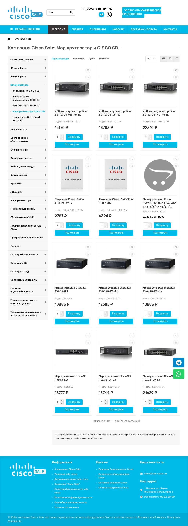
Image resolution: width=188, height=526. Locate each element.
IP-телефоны (29, 77)
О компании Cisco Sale (67, 469)
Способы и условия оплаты (70, 502)
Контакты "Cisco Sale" (67, 484)
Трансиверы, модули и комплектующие (29, 302)
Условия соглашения (66, 507)
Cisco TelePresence (29, 60)
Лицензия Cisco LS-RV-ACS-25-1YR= (69, 201)
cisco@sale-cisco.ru (155, 473)
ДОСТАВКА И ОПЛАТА (144, 29)
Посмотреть (72, 144)
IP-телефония (29, 68)
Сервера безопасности (29, 255)
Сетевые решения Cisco (112, 482)
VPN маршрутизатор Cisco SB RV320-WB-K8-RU (71, 113)
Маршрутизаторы (29, 201)
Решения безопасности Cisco (115, 469)
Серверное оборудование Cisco (114, 476)
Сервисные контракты (29, 280)
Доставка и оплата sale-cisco (71, 479)
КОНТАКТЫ (170, 29)
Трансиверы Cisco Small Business (26, 119)
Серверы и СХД (29, 272)
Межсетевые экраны (29, 209)
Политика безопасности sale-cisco (71, 491)
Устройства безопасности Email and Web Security (29, 314)
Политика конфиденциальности (73, 497)
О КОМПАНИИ (98, 29)
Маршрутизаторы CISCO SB (28, 111)
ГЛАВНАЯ (77, 29)
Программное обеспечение (26, 237)
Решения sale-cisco (65, 474)
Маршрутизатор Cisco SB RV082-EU (71, 378)
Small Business (23, 38)
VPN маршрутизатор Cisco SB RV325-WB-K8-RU (159, 113)
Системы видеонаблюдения (29, 290)
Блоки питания (29, 150)
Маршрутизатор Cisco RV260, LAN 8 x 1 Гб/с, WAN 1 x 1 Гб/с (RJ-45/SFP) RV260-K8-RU (160, 203)
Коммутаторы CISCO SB (25, 105)
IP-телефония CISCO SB (26, 90)
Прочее (14, 246)
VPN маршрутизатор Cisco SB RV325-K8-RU (115, 113)
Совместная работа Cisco (113, 487)
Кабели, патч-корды (29, 167)
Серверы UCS (29, 263)
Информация (62, 462)
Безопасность (29, 129)
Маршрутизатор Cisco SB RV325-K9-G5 (159, 378)
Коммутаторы (29, 175)
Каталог (102, 462)
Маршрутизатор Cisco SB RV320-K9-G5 (115, 378)
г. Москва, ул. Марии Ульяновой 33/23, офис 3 (158, 490)
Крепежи (29, 184)
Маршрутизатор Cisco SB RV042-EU (71, 289)
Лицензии (29, 192)
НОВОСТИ (118, 29)
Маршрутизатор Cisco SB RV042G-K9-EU (115, 289)
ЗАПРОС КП (58, 29)
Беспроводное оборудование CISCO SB (26, 98)
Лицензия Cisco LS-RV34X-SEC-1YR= (116, 201)
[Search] (60, 12)
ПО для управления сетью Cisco (29, 227)
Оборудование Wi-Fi (29, 217)
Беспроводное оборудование (29, 139)
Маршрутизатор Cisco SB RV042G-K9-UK (159, 289)
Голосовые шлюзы (29, 158)
